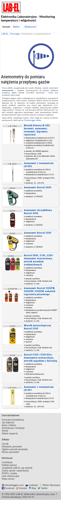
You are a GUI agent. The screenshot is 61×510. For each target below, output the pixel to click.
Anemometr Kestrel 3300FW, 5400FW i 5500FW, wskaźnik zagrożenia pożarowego (39, 291)
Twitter (43, 488)
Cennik (5, 443)
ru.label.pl (31, 485)
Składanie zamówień (12, 446)
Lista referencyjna (10, 476)
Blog (32, 488)
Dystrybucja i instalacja (13, 428)
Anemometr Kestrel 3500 (37, 232)
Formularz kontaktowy (13, 419)
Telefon (16, 26)
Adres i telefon (9, 425)
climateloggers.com (13, 485)
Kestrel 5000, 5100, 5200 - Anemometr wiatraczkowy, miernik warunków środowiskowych (39, 260)
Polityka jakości (9, 465)
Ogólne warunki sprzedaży (15, 449)
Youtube (21, 488)
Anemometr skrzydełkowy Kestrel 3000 (38, 212)
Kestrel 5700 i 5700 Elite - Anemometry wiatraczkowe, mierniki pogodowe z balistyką (40, 357)
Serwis (5, 430)
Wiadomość (30, 26)
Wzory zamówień (10, 452)
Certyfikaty (7, 462)
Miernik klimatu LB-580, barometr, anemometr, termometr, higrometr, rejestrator (37, 130)
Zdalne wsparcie (10, 433)
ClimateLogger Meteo (32, 120)
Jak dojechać (8, 422)
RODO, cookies (9, 473)
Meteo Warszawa (50, 485)
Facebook (8, 488)
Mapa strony (8, 478)
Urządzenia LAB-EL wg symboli (17, 467)
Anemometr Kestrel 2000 (37, 187)
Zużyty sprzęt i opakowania (15, 470)
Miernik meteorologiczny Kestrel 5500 (37, 327)
